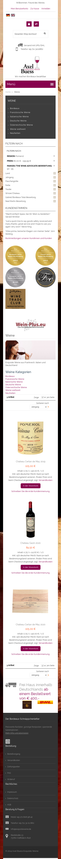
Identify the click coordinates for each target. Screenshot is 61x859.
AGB (9, 805)
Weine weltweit (12, 390)
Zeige (36, 397)
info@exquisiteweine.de (21, 829)
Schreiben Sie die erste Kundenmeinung (30, 491)
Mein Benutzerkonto (19, 9)
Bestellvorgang (13, 754)
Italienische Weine (14, 382)
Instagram (8, 741)
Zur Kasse (34, 9)
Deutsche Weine (13, 384)
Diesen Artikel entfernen (54, 156)
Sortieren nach (42, 403)
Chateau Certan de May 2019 (30, 461)
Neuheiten (10, 393)
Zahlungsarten (13, 767)
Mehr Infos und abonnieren (16, 733)
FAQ (9, 773)
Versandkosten (45, 480)
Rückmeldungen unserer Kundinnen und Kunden (28, 238)
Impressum (12, 792)
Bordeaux (10, 376)
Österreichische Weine (16, 387)
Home (8, 92)
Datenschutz (12, 798)
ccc (53, 84)
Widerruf (11, 779)
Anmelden (45, 9)
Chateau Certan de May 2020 (30, 624)
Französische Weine (14, 379)
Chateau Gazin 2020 (30, 543)
